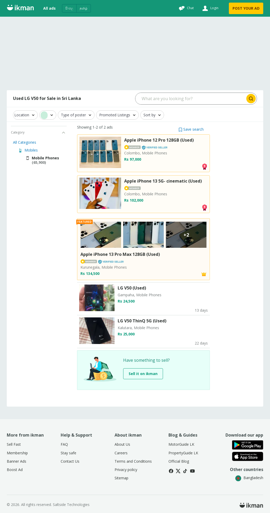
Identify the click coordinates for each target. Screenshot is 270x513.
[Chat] (186, 8)
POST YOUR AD (246, 8)
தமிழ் (83, 8)
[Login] (209, 8)
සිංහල (69, 8)
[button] (191, 129)
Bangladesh (249, 477)
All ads (49, 8)
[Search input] (190, 98)
